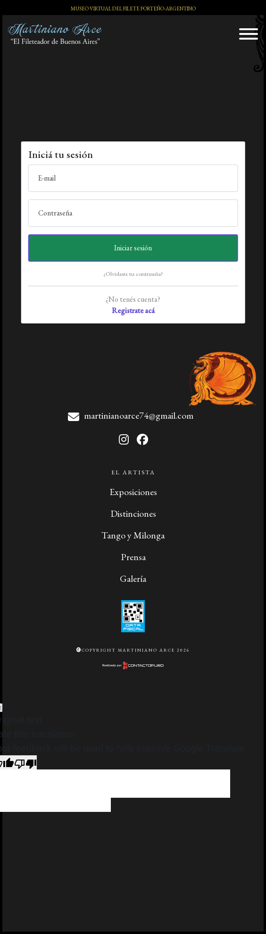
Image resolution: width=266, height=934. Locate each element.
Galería (133, 578)
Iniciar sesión (133, 248)
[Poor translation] (25, 762)
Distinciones (133, 513)
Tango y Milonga (133, 535)
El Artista (133, 472)
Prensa (133, 557)
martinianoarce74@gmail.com (138, 415)
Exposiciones (133, 492)
